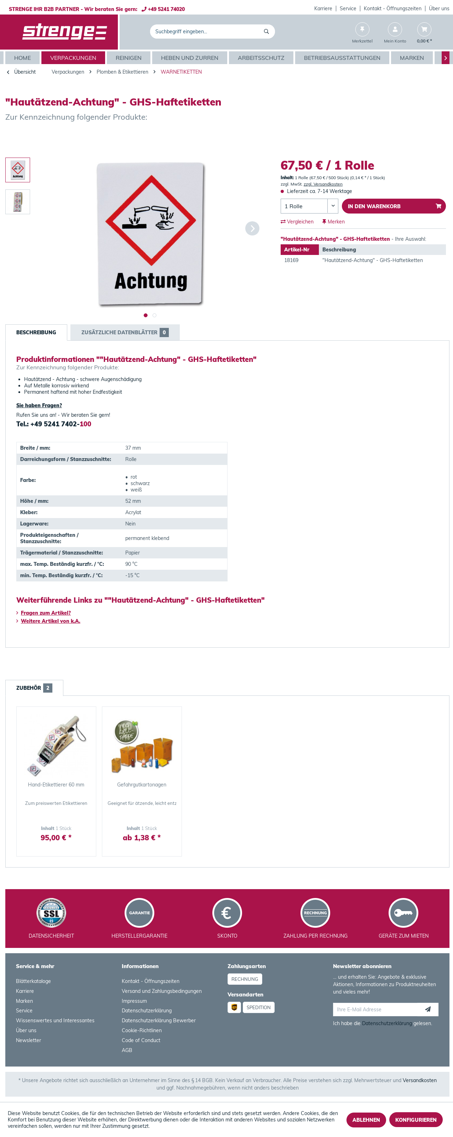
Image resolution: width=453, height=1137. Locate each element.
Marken (24, 1001)
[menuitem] (323, 8)
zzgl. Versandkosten (323, 184)
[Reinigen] (129, 57)
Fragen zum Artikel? (43, 613)
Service (348, 8)
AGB (127, 1050)
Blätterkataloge (33, 981)
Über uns (439, 8)
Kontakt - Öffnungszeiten (393, 8)
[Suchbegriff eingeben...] (212, 31)
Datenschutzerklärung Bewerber (159, 1020)
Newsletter (28, 1040)
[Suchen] (267, 31)
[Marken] (413, 57)
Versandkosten (420, 1080)
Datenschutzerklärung (147, 1010)
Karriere (323, 8)
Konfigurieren (416, 1120)
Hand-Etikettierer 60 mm (56, 784)
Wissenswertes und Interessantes (55, 1020)
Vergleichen (297, 221)
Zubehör (34, 688)
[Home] (23, 57)
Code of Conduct (141, 1040)
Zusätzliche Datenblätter (125, 332)
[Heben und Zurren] (190, 57)
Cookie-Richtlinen (142, 1030)
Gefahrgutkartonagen (141, 784)
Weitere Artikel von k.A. (48, 621)
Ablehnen (366, 1120)
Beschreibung (36, 332)
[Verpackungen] (74, 57)
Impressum (134, 1001)
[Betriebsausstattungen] (343, 57)
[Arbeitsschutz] (262, 57)
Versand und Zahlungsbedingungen (162, 991)
